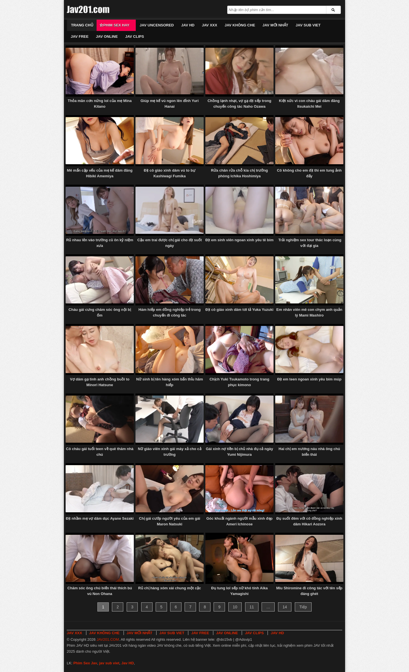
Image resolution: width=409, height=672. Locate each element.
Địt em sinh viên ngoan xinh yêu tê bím (239, 240)
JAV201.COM (108, 639)
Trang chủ (82, 25)
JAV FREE (80, 36)
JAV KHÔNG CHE (240, 25)
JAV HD (188, 25)
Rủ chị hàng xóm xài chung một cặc (169, 588)
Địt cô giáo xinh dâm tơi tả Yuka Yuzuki (239, 309)
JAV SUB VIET (308, 25)
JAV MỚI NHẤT (275, 25)
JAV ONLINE (107, 36)
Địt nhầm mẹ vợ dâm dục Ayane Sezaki (100, 518)
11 (252, 607)
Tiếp (303, 607)
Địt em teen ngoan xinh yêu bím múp (309, 379)
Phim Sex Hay (116, 25)
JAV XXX (209, 25)
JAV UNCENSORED (157, 25)
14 (285, 607)
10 (235, 607)
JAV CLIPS (134, 36)
